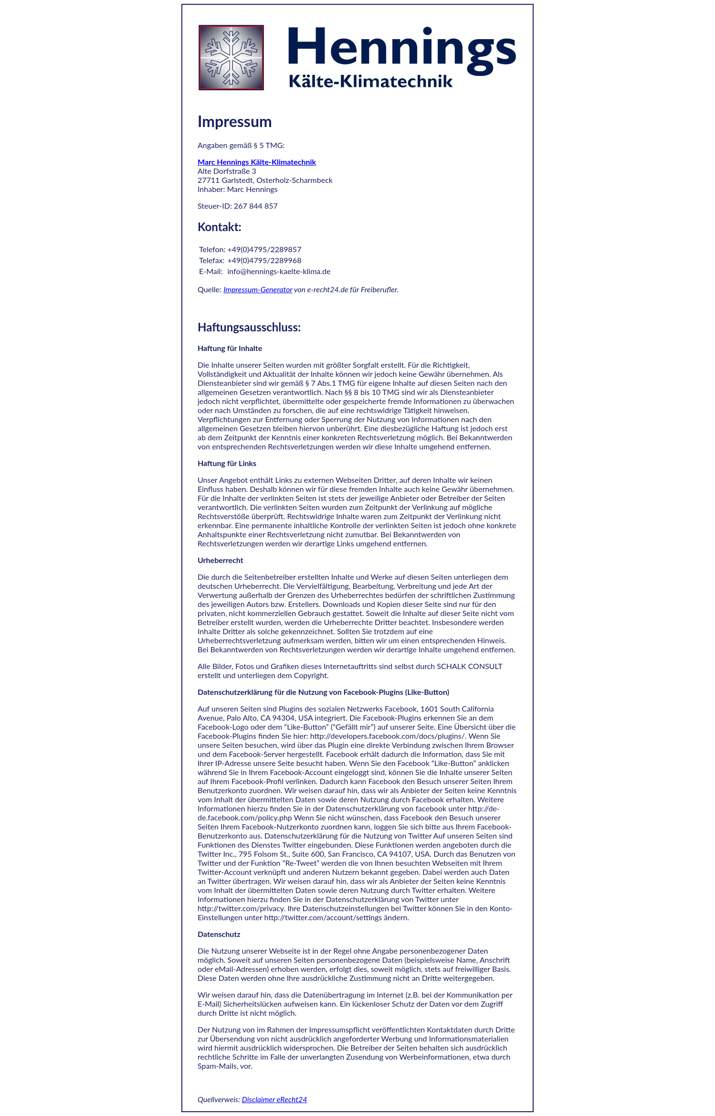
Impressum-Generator (257, 289)
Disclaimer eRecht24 (274, 1099)
